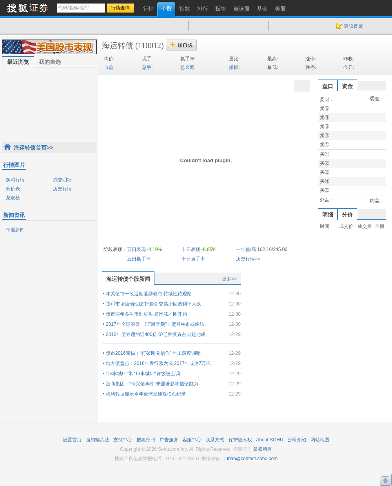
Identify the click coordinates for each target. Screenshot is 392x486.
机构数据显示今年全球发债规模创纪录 (146, 394)
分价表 (13, 189)
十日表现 (190, 249)
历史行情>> (248, 259)
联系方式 (214, 440)
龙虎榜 (13, 198)
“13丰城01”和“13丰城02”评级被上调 (143, 373)
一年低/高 (246, 249)
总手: (147, 67)
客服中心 (191, 440)
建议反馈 (353, 26)
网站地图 (319, 440)
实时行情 (15, 179)
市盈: (109, 67)
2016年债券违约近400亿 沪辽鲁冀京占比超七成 (155, 334)
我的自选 (50, 62)
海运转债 (117, 45)
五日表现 (136, 249)
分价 (347, 214)
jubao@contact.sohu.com (251, 458)
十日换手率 (193, 259)
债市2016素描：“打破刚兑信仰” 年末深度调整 (153, 353)
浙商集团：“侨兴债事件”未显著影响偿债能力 (152, 384)
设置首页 (72, 440)
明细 (327, 214)
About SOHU (269, 440)
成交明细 (62, 179)
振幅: (234, 67)
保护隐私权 (240, 440)
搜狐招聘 (145, 440)
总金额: (188, 67)
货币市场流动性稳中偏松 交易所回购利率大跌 (153, 304)
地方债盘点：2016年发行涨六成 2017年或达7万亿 (158, 363)
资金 (347, 86)
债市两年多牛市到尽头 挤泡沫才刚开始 (146, 314)
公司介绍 (296, 440)
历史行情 (62, 189)
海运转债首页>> (33, 148)
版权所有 (262, 449)
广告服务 (169, 440)
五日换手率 (139, 259)
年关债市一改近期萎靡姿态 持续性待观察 (149, 293)
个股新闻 (15, 230)
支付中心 (122, 440)
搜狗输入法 (97, 440)
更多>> (229, 279)
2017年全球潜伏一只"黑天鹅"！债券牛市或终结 (155, 324)
